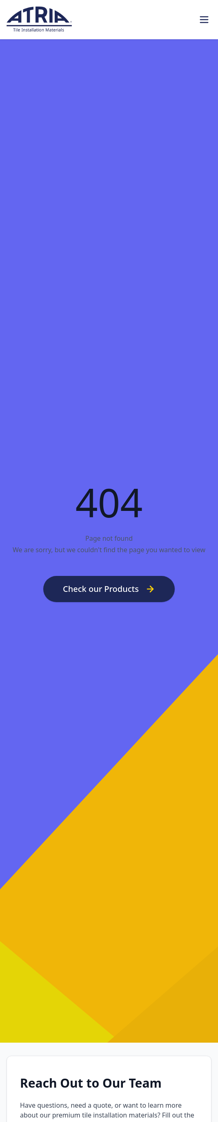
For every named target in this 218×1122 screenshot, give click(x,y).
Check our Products (109, 588)
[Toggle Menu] (204, 19)
